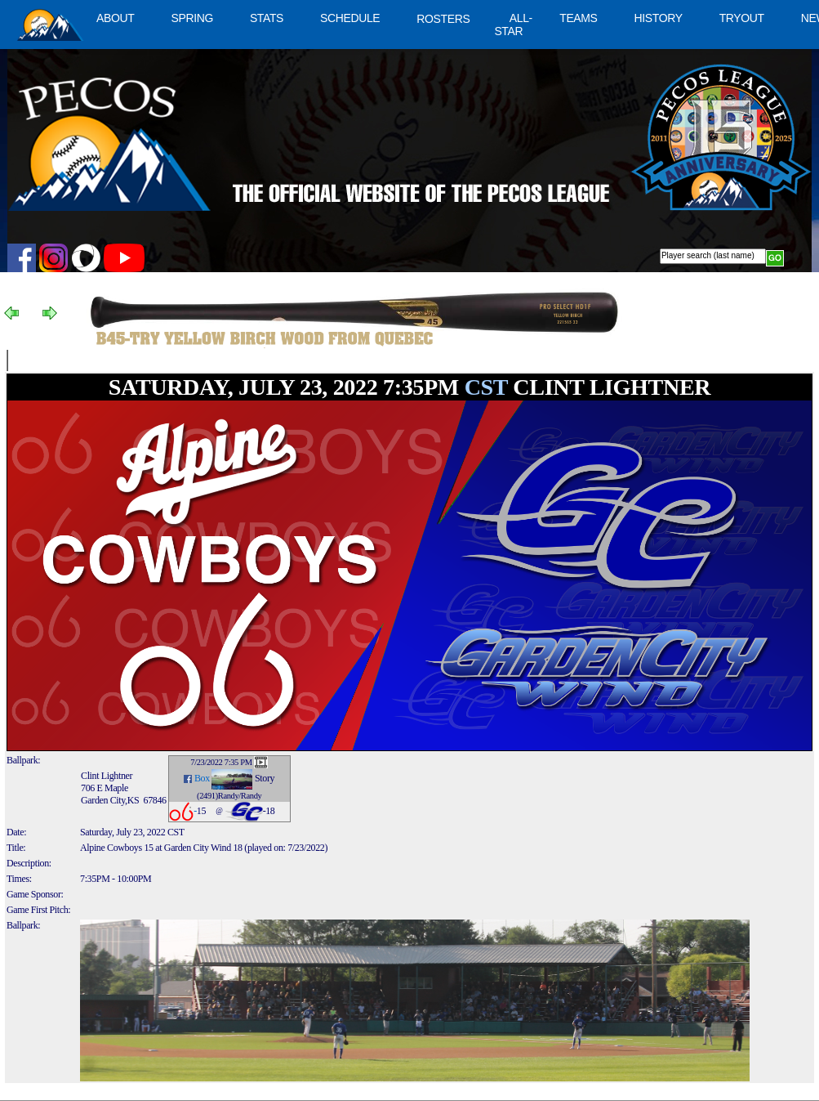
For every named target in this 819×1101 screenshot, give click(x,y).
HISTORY (658, 18)
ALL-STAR (513, 24)
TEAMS (578, 18)
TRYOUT (741, 18)
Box (202, 778)
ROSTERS (443, 18)
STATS (266, 18)
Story (264, 778)
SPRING (191, 18)
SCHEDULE (350, 18)
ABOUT (115, 18)
